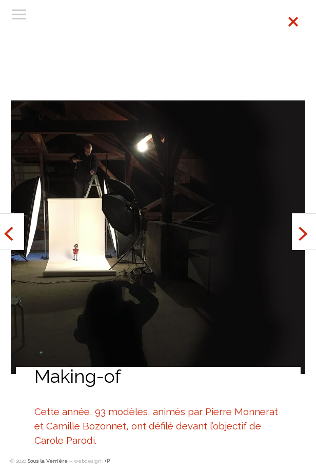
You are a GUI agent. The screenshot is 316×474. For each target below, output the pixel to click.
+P (107, 461)
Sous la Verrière (48, 461)
